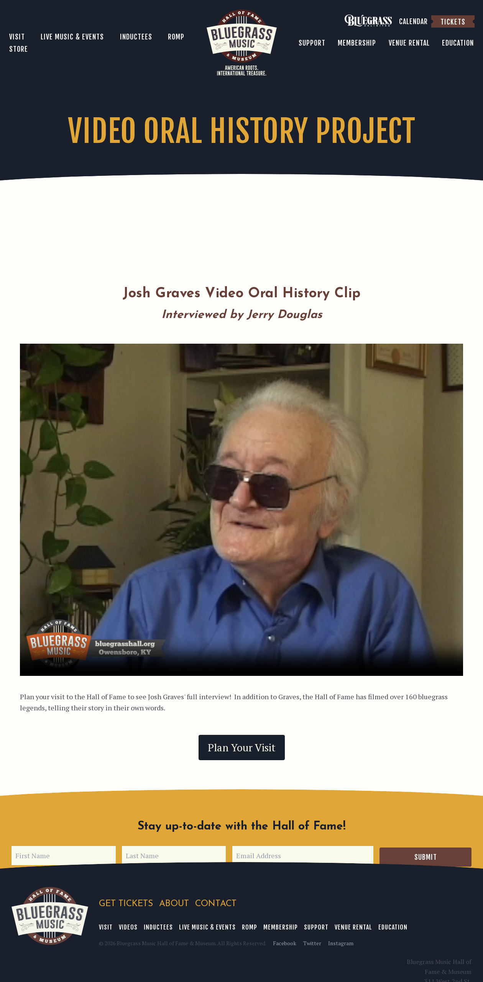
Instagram (340, 941)
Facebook (284, 941)
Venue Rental (353, 926)
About (174, 902)
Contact (216, 902)
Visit (106, 926)
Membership (280, 926)
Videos (128, 926)
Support (316, 926)
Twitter (312, 941)
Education (392, 926)
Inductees (158, 926)
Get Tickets (126, 902)
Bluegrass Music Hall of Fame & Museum (50, 914)
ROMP (249, 926)
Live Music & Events (207, 926)
